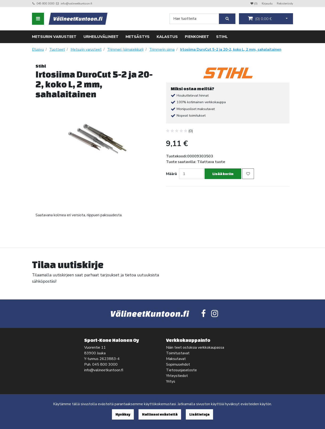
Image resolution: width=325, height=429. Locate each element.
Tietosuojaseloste (181, 370)
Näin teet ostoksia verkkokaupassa (195, 347)
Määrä (171, 173)
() (260, 18)
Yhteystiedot (177, 375)
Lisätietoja (199, 414)
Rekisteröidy (285, 3)
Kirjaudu (267, 3)
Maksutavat (176, 358)
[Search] (194, 18)
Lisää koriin (223, 174)
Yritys (170, 381)
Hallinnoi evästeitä (160, 414)
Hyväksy (122, 414)
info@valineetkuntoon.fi (76, 3)
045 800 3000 (45, 3)
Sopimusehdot (178, 364)
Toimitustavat (178, 353)
